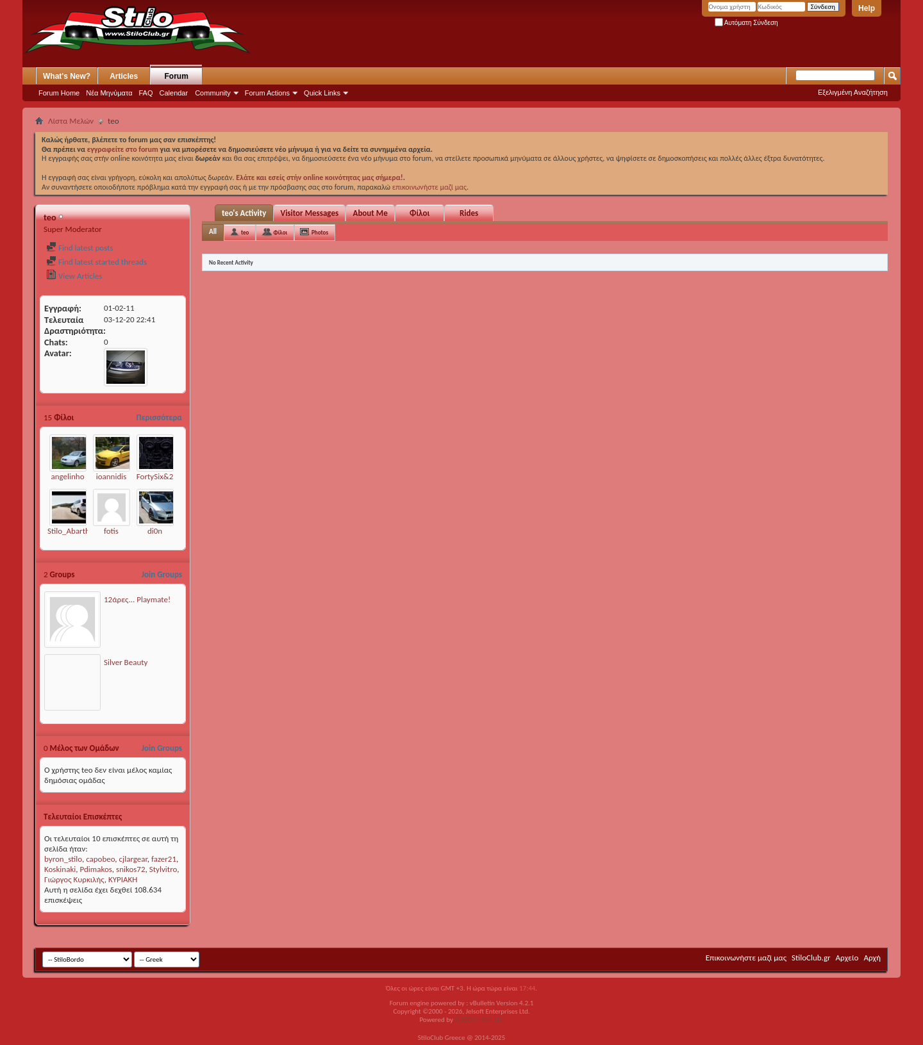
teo (245, 232)
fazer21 (163, 859)
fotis (111, 531)
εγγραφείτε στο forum (123, 149)
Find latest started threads (96, 262)
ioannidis (111, 476)
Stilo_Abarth (68, 531)
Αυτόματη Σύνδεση (746, 22)
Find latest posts (79, 247)
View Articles (74, 276)
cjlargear (133, 859)
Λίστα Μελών (71, 121)
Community (213, 93)
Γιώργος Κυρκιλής (74, 879)
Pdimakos (96, 869)
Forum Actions (267, 93)
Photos (320, 232)
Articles (124, 76)
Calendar (174, 93)
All (213, 231)
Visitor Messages (309, 213)
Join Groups (162, 574)
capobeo (100, 859)
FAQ (146, 93)
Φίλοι (419, 213)
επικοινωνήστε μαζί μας (429, 187)
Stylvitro (163, 869)
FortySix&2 (155, 476)
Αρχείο (847, 957)
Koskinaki (60, 869)
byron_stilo (63, 859)
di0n (154, 531)
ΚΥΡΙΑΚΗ (122, 879)
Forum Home (58, 93)
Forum (176, 76)
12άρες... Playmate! (137, 599)
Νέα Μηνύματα (109, 93)
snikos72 (131, 869)
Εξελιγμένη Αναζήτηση (853, 92)
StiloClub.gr (811, 957)
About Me (370, 213)
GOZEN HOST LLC (479, 1020)
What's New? (66, 76)
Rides (469, 213)
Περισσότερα (159, 417)
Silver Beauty (125, 662)
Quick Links (322, 93)
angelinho (67, 476)
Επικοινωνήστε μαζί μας (746, 957)
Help (866, 8)
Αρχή (872, 957)
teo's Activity (244, 213)
